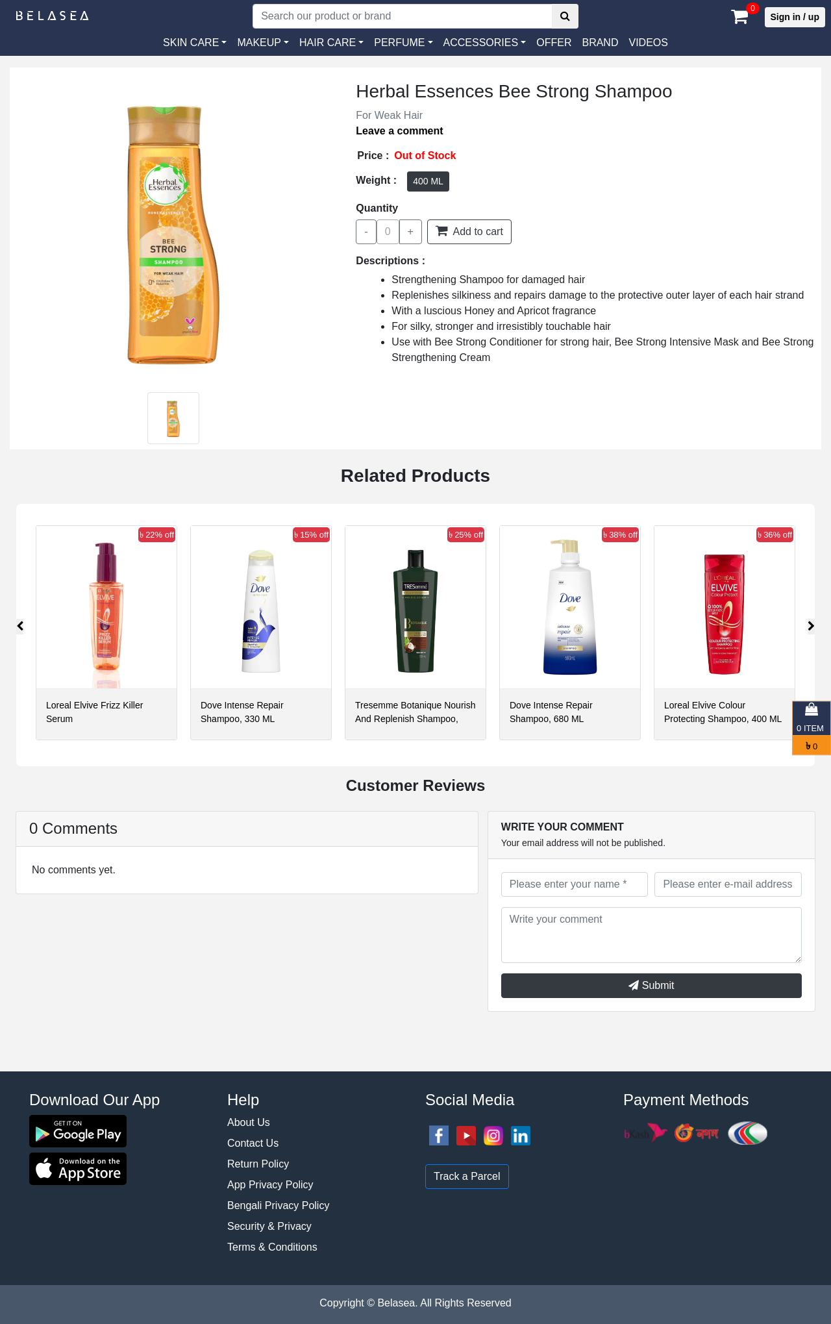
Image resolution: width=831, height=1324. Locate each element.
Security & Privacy (269, 1226)
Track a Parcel (467, 1176)
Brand (600, 42)
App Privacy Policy (270, 1184)
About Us (248, 1122)
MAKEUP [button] (259, 42)
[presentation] (19, 626)
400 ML (428, 181)
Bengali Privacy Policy (278, 1205)
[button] (485, 43)
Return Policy (258, 1163)
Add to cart (469, 230)
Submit (651, 985)
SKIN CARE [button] (191, 42)
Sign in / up (795, 17)
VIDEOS (647, 42)
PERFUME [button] (399, 42)
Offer (553, 42)
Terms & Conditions (272, 1247)
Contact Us (253, 1143)
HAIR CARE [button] (327, 42)
